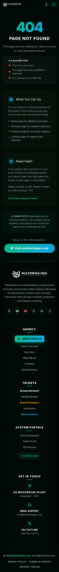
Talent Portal (29, 441)
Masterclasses (29, 414)
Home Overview (29, 346)
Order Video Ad (29, 339)
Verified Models (29, 396)
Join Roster (29, 408)
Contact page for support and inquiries (25, 138)
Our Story (29, 352)
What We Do (29, 358)
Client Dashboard (29, 435)
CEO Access (29, 447)
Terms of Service (40, 562)
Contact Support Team (22, 198)
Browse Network (29, 391)
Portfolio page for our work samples (29, 131)
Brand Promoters (29, 402)
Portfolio (29, 364)
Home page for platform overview (28, 121)
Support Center (29, 567)
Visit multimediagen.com (29, 248)
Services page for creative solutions (29, 126)
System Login (29, 456)
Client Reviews (29, 369)
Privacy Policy (17, 562)
